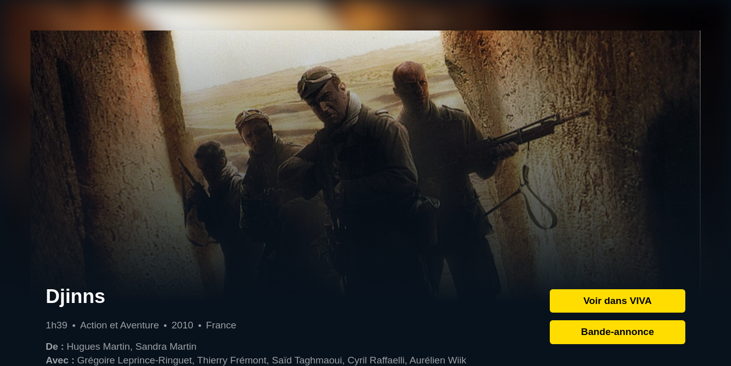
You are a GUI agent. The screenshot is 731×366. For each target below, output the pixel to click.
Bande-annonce (617, 331)
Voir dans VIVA (617, 300)
